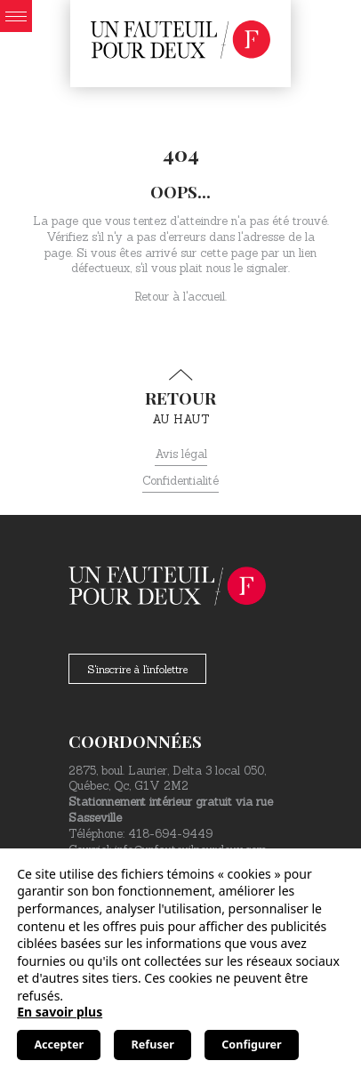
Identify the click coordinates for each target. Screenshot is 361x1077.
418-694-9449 (170, 833)
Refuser (153, 1044)
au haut (180, 397)
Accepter (59, 1044)
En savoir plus (59, 1011)
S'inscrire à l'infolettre (137, 669)
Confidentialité (180, 480)
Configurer (251, 1044)
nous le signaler (247, 268)
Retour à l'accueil (179, 296)
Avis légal (181, 454)
